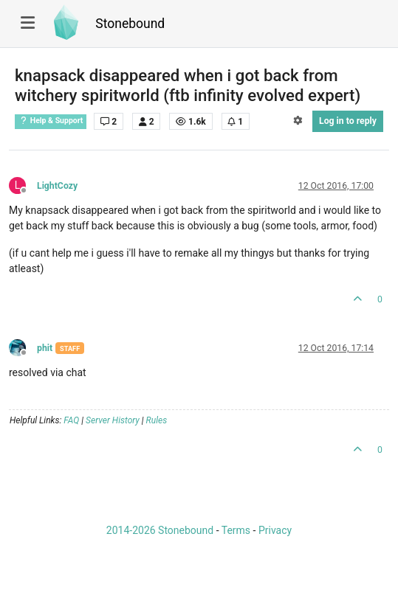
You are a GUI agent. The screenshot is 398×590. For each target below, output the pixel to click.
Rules (157, 420)
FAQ (71, 420)
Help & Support (50, 120)
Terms (236, 530)
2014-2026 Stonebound (159, 530)
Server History (113, 420)
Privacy (275, 530)
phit (44, 348)
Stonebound (130, 23)
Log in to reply (348, 121)
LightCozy (57, 186)
